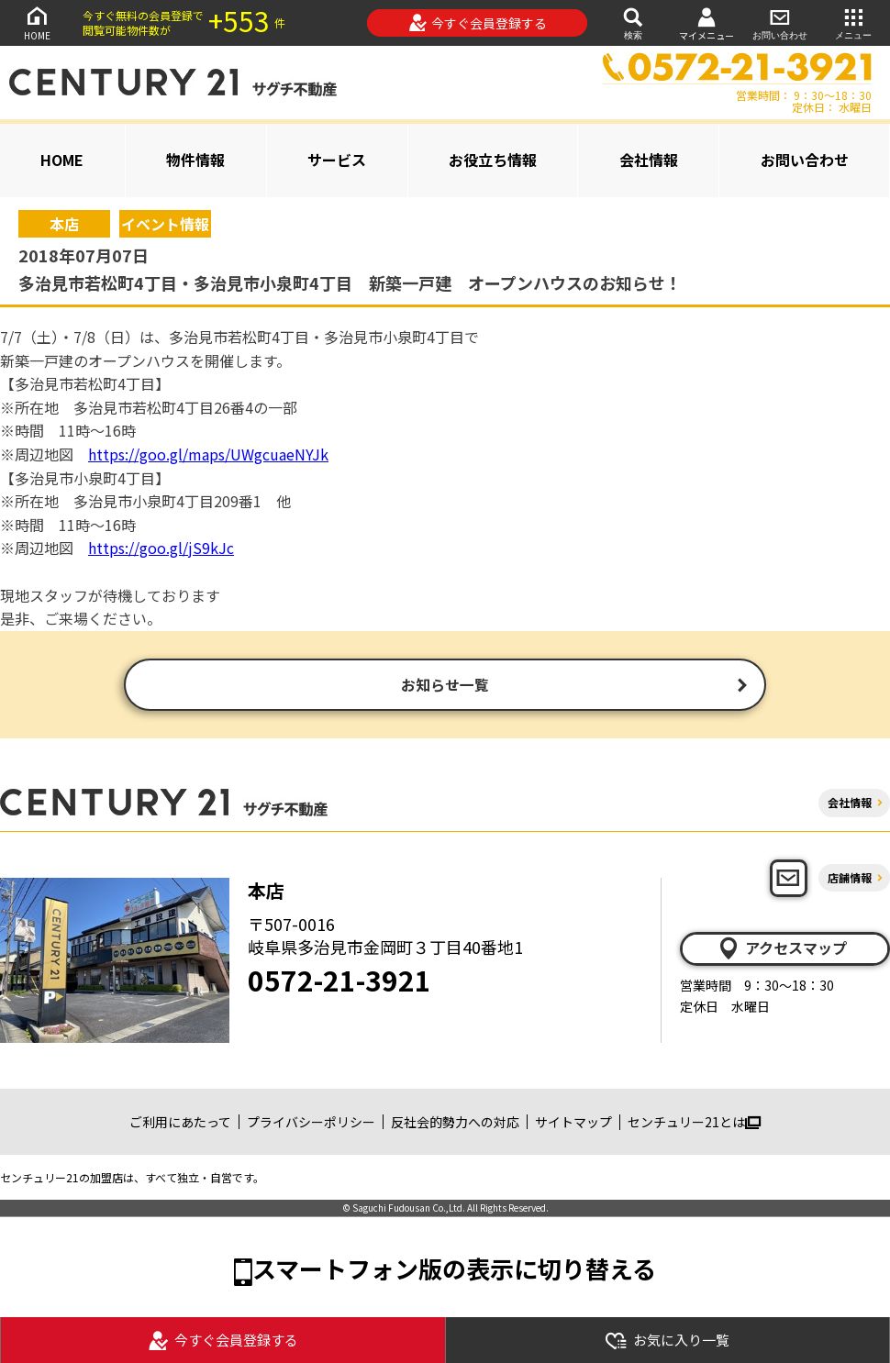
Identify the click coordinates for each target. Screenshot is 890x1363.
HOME (36, 22)
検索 (633, 22)
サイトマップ (573, 1123)
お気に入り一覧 (667, 1340)
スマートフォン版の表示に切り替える (454, 1271)
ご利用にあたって (180, 1123)
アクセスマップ (782, 950)
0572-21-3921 (339, 981)
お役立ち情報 (493, 160)
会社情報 (648, 160)
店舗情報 (850, 879)
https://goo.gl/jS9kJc (161, 548)
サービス (336, 160)
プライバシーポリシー (311, 1123)
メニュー (853, 22)
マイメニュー (706, 23)
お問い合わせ (780, 22)
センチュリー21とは (694, 1123)
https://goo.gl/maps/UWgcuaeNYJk (208, 454)
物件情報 (195, 160)
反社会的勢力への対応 (455, 1123)
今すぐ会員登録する (477, 23)
